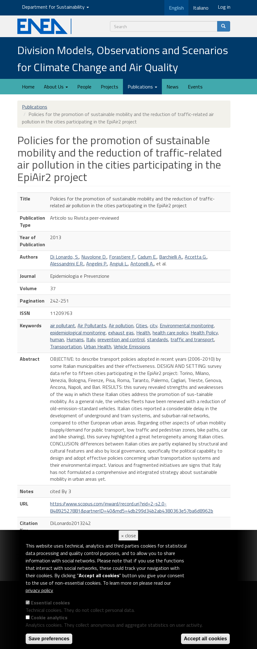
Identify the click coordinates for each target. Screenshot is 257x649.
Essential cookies (50, 602)
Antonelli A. (142, 263)
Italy (90, 339)
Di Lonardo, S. (64, 256)
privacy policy (39, 590)
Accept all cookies (205, 638)
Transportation (66, 346)
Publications (142, 86)
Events (195, 86)
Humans (75, 339)
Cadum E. (147, 256)
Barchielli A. (170, 256)
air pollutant (62, 325)
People (84, 86)
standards (157, 339)
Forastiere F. (122, 256)
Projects (109, 86)
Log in (224, 7)
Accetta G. (196, 256)
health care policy (170, 332)
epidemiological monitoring (78, 332)
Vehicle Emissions (132, 346)
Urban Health (97, 346)
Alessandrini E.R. (67, 263)
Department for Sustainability (55, 7)
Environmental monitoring (187, 325)
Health (143, 332)
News (172, 86)
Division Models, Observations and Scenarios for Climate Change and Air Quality (122, 58)
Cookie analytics (49, 617)
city (153, 325)
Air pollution (121, 325)
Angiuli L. (119, 263)
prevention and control (121, 339)
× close (128, 535)
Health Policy (204, 332)
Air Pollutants (92, 325)
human (57, 339)
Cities (141, 325)
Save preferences (49, 638)
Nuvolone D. (94, 256)
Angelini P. (96, 263)
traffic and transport (192, 339)
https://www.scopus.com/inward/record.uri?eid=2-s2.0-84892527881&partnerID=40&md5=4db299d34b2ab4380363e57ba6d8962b (131, 507)
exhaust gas (121, 332)
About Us (56, 86)
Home (28, 86)
